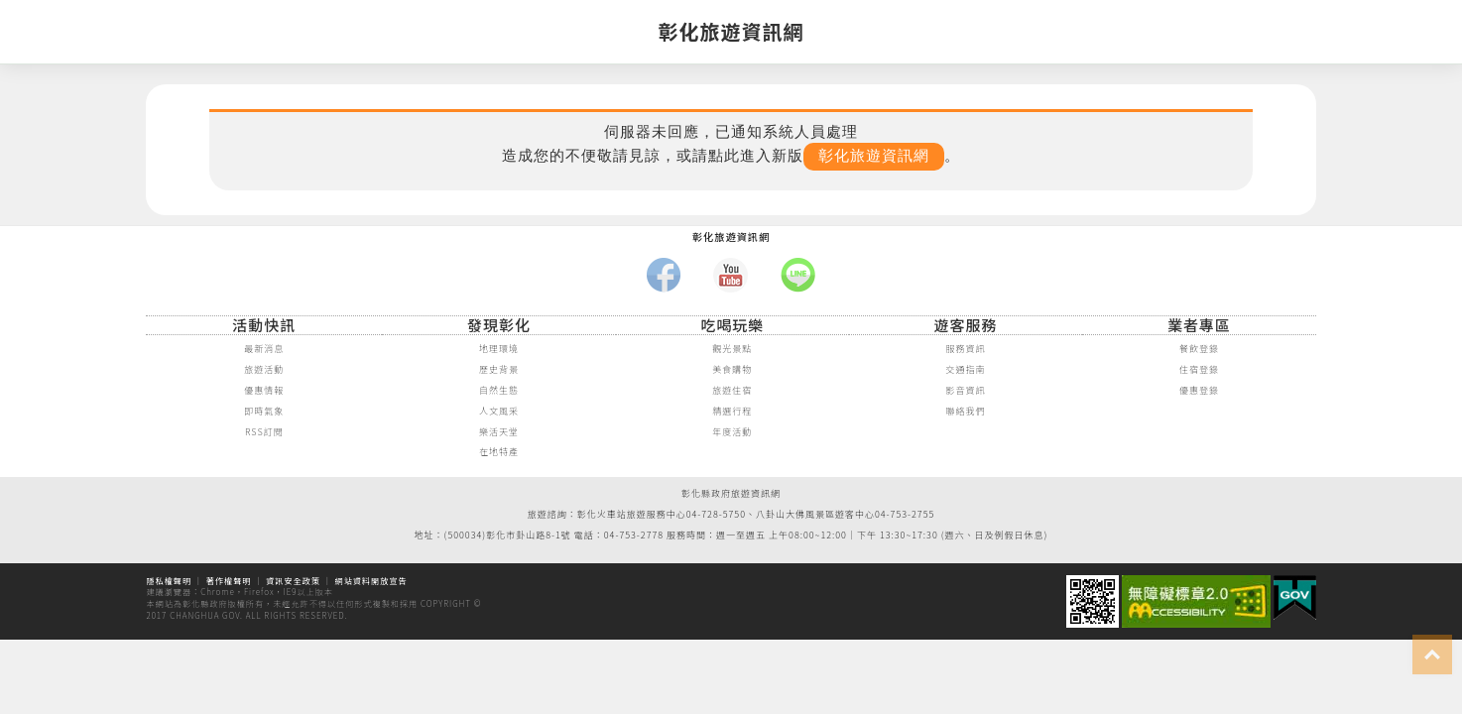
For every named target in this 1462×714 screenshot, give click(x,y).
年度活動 (732, 432)
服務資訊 (966, 349)
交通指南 (966, 370)
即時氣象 (264, 411)
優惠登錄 (1199, 391)
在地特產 (499, 452)
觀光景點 (732, 349)
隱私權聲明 (168, 580)
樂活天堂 (499, 432)
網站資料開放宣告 (371, 580)
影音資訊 (966, 391)
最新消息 (264, 349)
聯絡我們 (966, 411)
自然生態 (499, 391)
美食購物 (732, 370)
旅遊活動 (264, 370)
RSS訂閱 (264, 432)
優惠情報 (264, 391)
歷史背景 (499, 370)
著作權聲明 (229, 580)
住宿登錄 (1199, 370)
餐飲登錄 (1199, 349)
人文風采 (499, 411)
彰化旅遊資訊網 (873, 156)
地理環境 (499, 349)
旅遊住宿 (732, 391)
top (1432, 654)
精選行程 (732, 411)
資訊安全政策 (293, 580)
